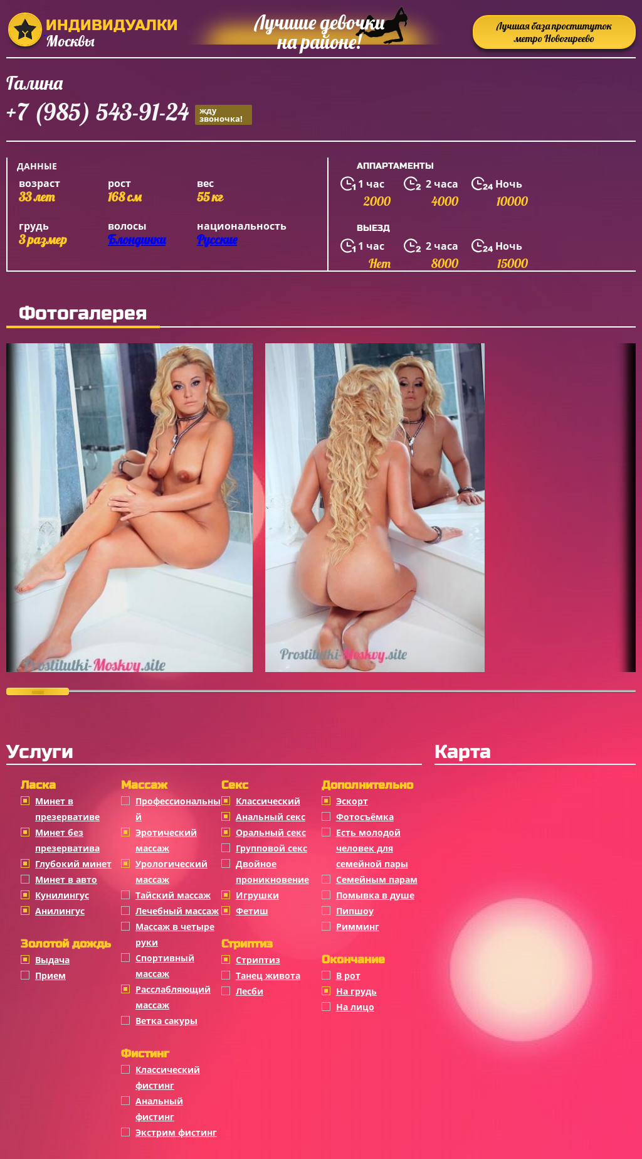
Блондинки (137, 239)
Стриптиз (258, 960)
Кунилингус (62, 895)
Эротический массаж (166, 840)
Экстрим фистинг (176, 1132)
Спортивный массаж (164, 966)
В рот (348, 975)
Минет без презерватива (67, 840)
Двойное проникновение (272, 871)
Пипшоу (355, 911)
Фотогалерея (83, 313)
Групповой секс (271, 848)
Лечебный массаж (177, 911)
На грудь (356, 991)
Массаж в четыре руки (174, 934)
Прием (50, 975)
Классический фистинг (167, 1077)
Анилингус (60, 911)
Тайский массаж (173, 895)
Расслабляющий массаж (173, 997)
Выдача (52, 960)
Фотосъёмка (365, 817)
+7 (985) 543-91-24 (129, 114)
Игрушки (257, 895)
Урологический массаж (171, 871)
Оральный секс (271, 832)
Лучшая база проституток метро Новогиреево (554, 32)
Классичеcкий (268, 801)
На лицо (355, 1007)
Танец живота (268, 975)
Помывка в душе (375, 895)
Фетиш (252, 911)
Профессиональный (178, 809)
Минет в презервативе (67, 809)
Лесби (249, 991)
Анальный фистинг (159, 1109)
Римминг (357, 926)
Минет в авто (66, 879)
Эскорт (352, 801)
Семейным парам (377, 879)
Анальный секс (270, 817)
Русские (217, 239)
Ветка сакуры (166, 1021)
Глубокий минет (73, 864)
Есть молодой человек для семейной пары (372, 848)
